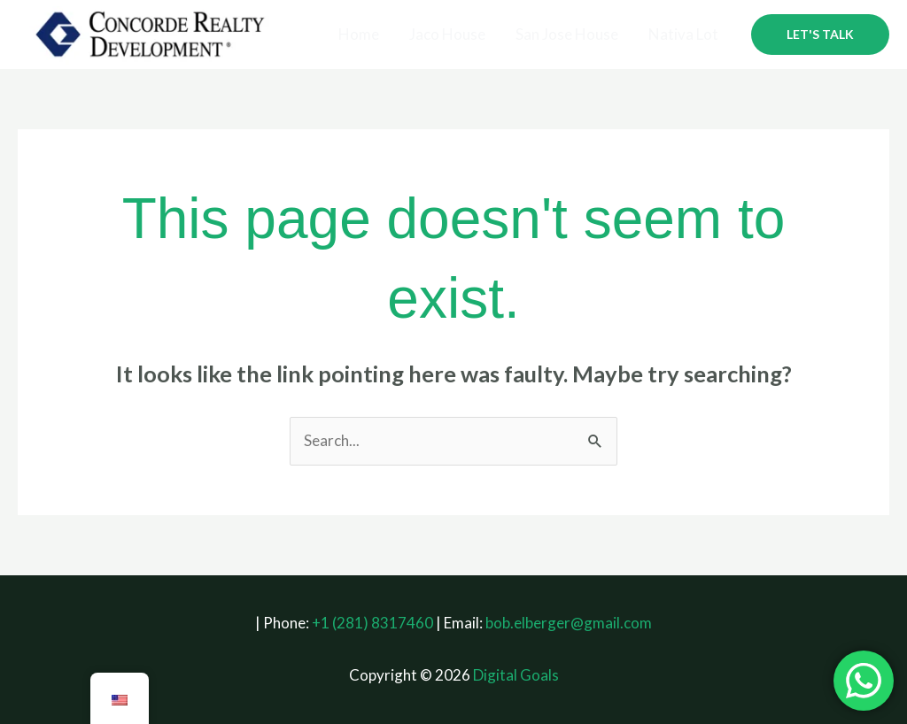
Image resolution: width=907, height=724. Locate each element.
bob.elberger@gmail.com (568, 622)
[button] (820, 34)
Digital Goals (516, 675)
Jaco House (447, 34)
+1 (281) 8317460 (372, 622)
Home (358, 34)
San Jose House (567, 34)
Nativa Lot (683, 34)
